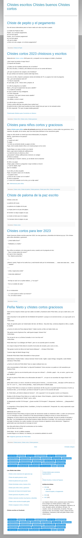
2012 (45, 495)
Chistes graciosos (32, 119)
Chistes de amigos (25, 458)
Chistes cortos (24, 119)
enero (47, 489)
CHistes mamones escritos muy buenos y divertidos (23, 498)
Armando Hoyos (12, 455)
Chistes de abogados (13, 458)
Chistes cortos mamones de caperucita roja (20, 474)
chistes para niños (17, 129)
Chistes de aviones (45, 458)
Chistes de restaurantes (48, 463)
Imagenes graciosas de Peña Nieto (20, 436)
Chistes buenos (17, 442)
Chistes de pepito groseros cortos (18, 477)
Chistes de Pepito (17, 47)
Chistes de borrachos (13, 461)
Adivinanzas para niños (17, 183)
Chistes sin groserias (55, 189)
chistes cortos (19, 58)
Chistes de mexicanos (25, 463)
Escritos (15, 301)
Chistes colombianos (41, 455)
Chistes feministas (60, 463)
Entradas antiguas (70, 447)
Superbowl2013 (46, 474)
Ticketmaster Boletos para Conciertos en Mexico (21, 113)
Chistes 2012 (16, 119)
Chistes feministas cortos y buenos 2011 (20, 484)
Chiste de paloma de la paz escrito (32, 195)
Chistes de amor (35, 458)
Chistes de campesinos (26, 461)
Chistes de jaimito (25, 189)
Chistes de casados (38, 461)
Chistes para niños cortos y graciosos (35, 125)
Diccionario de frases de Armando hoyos (20, 491)
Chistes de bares (56, 458)
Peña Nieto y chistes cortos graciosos (35, 307)
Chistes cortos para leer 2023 (29, 231)
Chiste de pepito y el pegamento (31, 23)
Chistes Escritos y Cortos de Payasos (52, 480)
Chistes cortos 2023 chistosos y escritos (37, 54)
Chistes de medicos (13, 463)
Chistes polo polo (34, 466)
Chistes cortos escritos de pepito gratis (19, 501)
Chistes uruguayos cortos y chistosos (19, 505)
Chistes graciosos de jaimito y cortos (19, 494)
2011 (45, 497)
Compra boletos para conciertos (51, 472)
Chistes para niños (44, 189)
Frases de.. (60, 466)
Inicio (35, 447)
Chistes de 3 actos (61, 455)
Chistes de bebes (67, 458)
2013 (45, 487)
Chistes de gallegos (49, 461)
